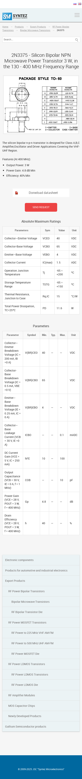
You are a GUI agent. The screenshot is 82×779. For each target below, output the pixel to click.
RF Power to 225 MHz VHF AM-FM (32, 633)
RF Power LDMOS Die (24, 685)
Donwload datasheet (43, 192)
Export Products (38, 26)
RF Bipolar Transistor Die (26, 612)
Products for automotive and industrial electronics (36, 570)
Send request (41, 207)
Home (5, 26)
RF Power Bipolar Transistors (26, 591)
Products (19, 26)
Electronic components (19, 560)
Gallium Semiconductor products (25, 726)
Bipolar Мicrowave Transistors (35, 30)
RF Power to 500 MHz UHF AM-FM (32, 643)
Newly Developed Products (24, 716)
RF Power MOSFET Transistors (27, 622)
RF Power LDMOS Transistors (26, 664)
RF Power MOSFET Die (25, 654)
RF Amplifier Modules (21, 695)
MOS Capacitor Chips (21, 706)
